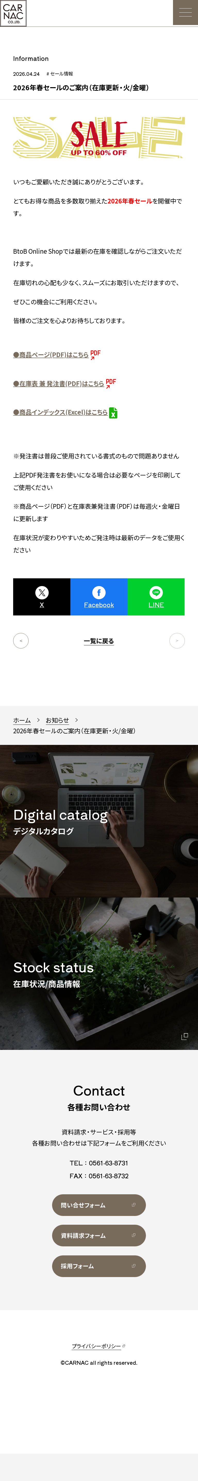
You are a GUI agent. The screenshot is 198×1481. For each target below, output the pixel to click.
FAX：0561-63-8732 (99, 1200)
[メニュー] (184, 13)
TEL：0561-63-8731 (99, 1187)
